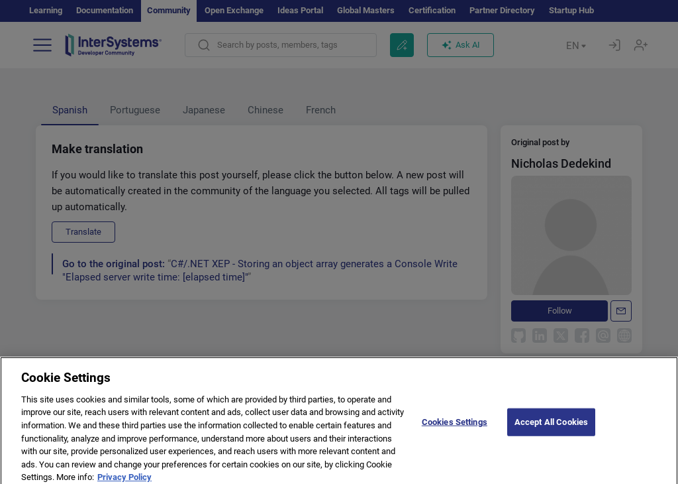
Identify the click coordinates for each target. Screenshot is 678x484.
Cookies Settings (454, 428)
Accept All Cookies (551, 428)
